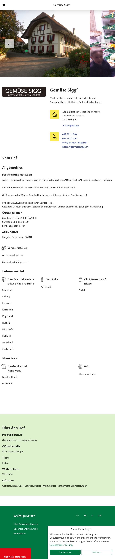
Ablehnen (97, 552)
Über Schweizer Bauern (25, 524)
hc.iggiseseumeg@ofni (74, 142)
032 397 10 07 (69, 134)
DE (77, 515)
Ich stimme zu (65, 552)
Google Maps (72, 125)
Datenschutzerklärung (25, 528)
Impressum (19, 533)
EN (100, 515)
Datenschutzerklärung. (61, 544)
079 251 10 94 (69, 138)
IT (92, 515)
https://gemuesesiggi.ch (75, 146)
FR (85, 515)
